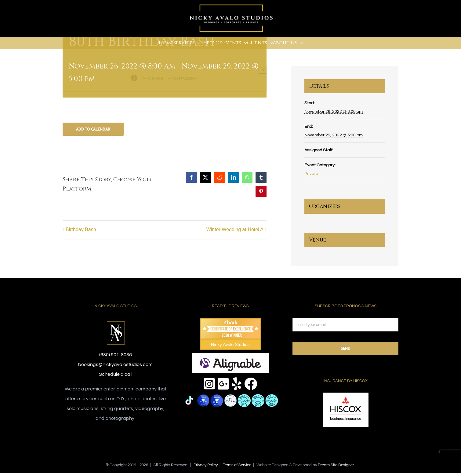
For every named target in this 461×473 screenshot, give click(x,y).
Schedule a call (115, 374)
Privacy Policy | (208, 465)
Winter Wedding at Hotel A (234, 229)
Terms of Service (237, 465)
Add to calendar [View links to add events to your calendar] (93, 129)
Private (311, 174)
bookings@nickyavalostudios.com (115, 364)
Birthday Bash (81, 229)
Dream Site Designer (336, 465)
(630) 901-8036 (115, 354)
